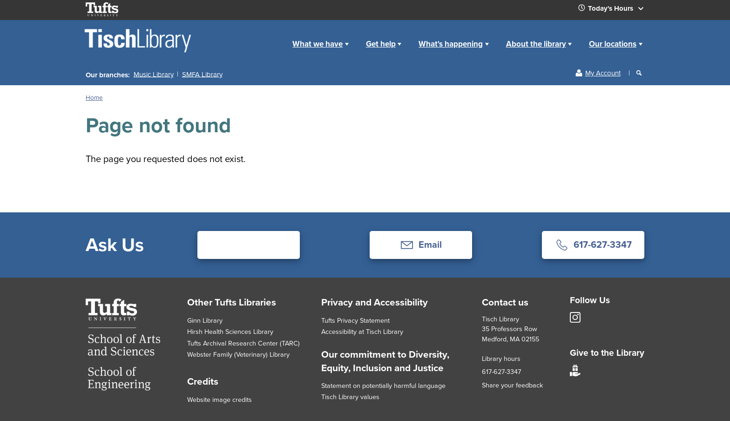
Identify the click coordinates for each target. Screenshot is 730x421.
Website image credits (219, 399)
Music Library (154, 74)
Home (273, 36)
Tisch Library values (350, 397)
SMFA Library (202, 74)
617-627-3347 (501, 372)
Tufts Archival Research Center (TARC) (243, 343)
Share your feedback (512, 385)
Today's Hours (614, 10)
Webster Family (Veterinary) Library (238, 354)
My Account (603, 73)
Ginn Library (205, 320)
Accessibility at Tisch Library (362, 331)
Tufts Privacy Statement (355, 320)
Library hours (501, 358)
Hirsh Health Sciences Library (230, 331)
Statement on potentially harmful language (383, 385)
